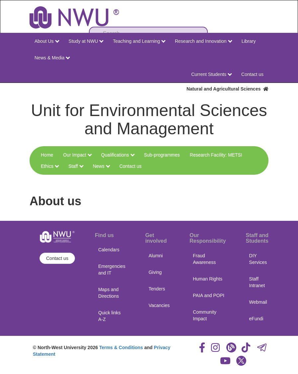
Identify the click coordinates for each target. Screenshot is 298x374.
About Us (47, 41)
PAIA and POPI (208, 295)
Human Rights (207, 278)
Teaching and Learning (139, 41)
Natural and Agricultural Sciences (227, 89)
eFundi (256, 318)
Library (249, 41)
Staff (75, 166)
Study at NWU (86, 41)
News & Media (52, 57)
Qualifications (118, 154)
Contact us (252, 74)
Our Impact (77, 154)
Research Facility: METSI (216, 154)
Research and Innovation (203, 41)
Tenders (157, 288)
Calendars (108, 249)
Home (47, 154)
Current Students (211, 74)
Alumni (156, 255)
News (101, 166)
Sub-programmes (162, 154)
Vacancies (159, 305)
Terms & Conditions (121, 347)
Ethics (50, 166)
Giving (155, 272)
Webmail (258, 302)
